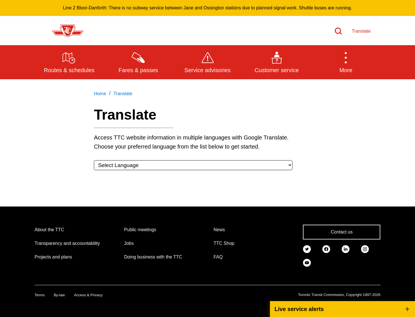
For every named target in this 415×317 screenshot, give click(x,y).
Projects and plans (53, 257)
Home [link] (100, 93)
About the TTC (49, 229)
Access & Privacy (88, 295)
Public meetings (140, 229)
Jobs (129, 243)
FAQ (218, 257)
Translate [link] (122, 93)
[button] (345, 62)
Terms (40, 295)
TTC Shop (224, 243)
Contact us (341, 232)
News (219, 229)
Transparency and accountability (67, 243)
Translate (361, 31)
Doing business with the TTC (153, 257)
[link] (307, 248)
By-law (59, 295)
